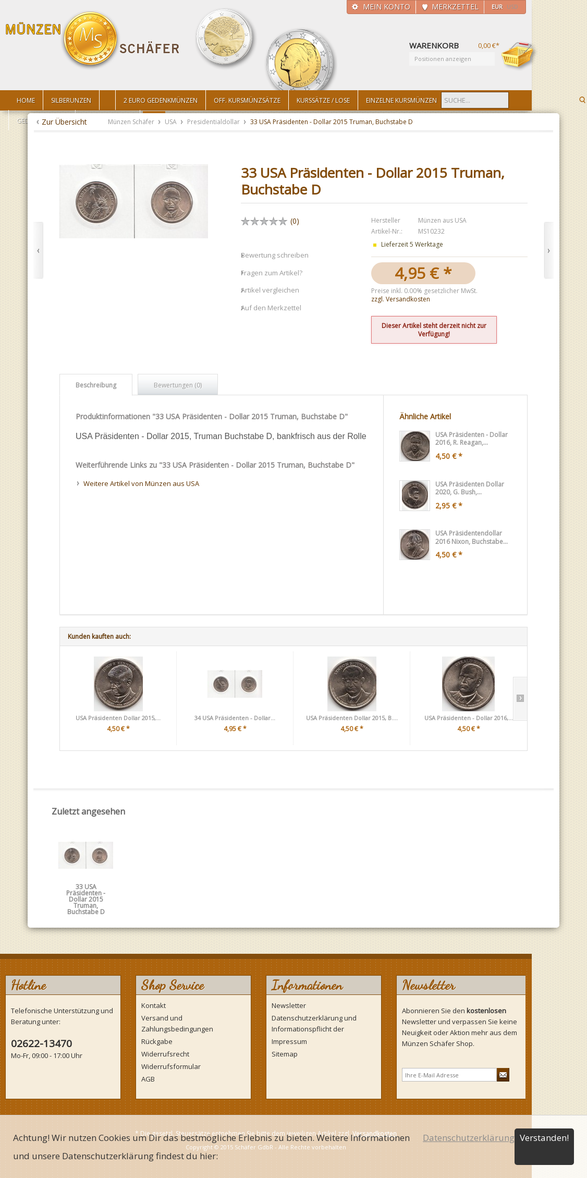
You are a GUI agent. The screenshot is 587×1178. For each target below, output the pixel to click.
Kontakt (153, 1005)
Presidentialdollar (214, 121)
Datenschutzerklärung (469, 1138)
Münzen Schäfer (93, 40)
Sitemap (285, 1054)
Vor (549, 251)
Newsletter (289, 1005)
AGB (148, 1079)
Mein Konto (386, 6)
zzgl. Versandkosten (400, 299)
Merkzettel (455, 6)
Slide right (520, 699)
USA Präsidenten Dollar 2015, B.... (352, 718)
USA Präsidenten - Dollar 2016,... (468, 718)
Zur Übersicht (64, 122)
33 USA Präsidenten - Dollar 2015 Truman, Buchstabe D (85, 890)
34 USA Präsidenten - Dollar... (234, 718)
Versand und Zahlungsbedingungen (177, 1023)
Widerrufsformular (171, 1066)
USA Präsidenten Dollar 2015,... (118, 718)
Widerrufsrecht (165, 1054)
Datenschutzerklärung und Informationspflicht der (314, 1023)
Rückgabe (157, 1041)
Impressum (289, 1041)
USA (171, 121)
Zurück (38, 251)
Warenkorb (519, 55)
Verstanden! (544, 1138)
